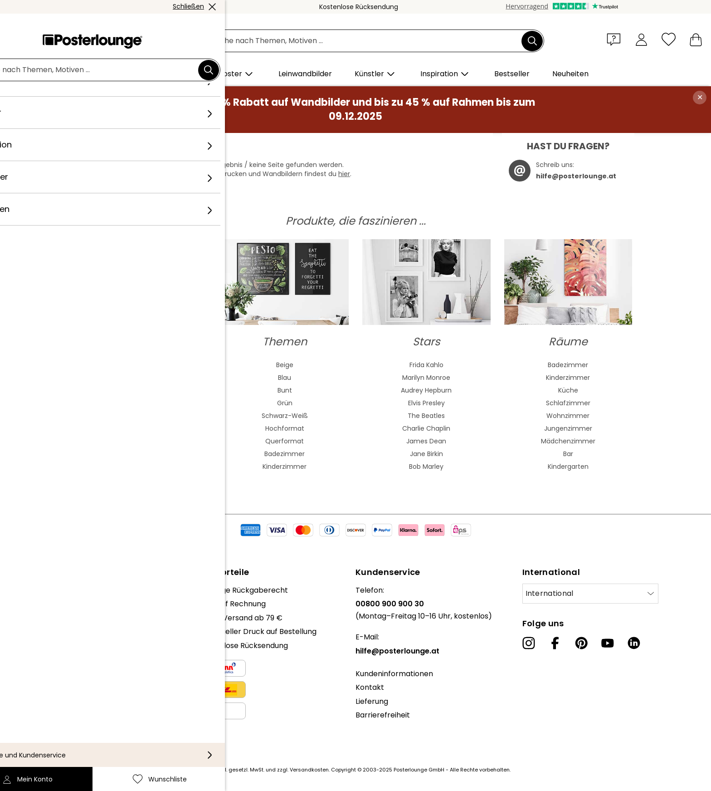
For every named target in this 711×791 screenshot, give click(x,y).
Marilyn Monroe (426, 377)
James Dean (426, 441)
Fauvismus (143, 441)
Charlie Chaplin (426, 428)
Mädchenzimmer (568, 441)
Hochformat (284, 428)
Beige (284, 364)
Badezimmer (284, 453)
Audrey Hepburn (426, 390)
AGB (30, 705)
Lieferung (372, 701)
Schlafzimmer (568, 403)
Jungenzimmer (568, 428)
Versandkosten (309, 769)
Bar (568, 453)
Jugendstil (143, 403)
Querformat (284, 441)
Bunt (285, 390)
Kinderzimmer (285, 466)
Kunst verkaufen (51, 682)
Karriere (36, 618)
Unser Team (44, 604)
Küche (568, 390)
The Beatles (426, 415)
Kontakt (370, 687)
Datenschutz (45, 718)
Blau (284, 377)
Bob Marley (426, 466)
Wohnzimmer (567, 415)
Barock (143, 428)
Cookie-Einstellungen (60, 732)
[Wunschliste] (668, 39)
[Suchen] (532, 41)
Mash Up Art (143, 453)
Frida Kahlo (426, 364)
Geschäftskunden (54, 668)
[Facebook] (555, 643)
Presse (34, 654)
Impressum (42, 746)
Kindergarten (568, 466)
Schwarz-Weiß (285, 415)
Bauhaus (142, 415)
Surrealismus (143, 466)
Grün (284, 403)
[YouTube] (607, 643)
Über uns (38, 590)
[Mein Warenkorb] (695, 39)
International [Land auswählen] (550, 593)
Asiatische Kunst (143, 390)
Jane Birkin (426, 453)
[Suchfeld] (365, 41)
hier (344, 173)
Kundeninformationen (394, 673)
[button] (616, 39)
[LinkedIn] (634, 643)
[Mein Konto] (641, 39)
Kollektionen (44, 631)
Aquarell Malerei (143, 377)
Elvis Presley (426, 403)
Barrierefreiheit (383, 715)
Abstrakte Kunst (143, 364)
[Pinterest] (581, 643)
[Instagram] (528, 643)
